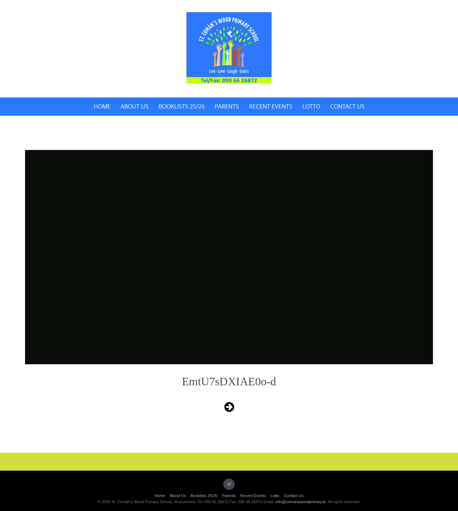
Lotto (311, 106)
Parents (227, 106)
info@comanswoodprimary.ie (301, 502)
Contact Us (347, 106)
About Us (134, 106)
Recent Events (270, 106)
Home (102, 106)
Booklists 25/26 (182, 106)
